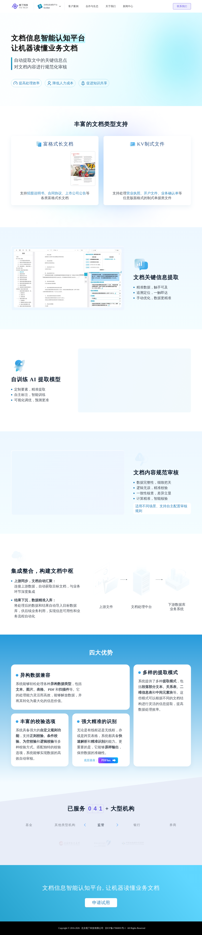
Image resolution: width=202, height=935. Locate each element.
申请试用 (101, 902)
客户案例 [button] (73, 6)
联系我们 (182, 6)
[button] (49, 6)
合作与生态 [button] (92, 6)
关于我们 (111, 6)
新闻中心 (128, 6)
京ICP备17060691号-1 (115, 928)
